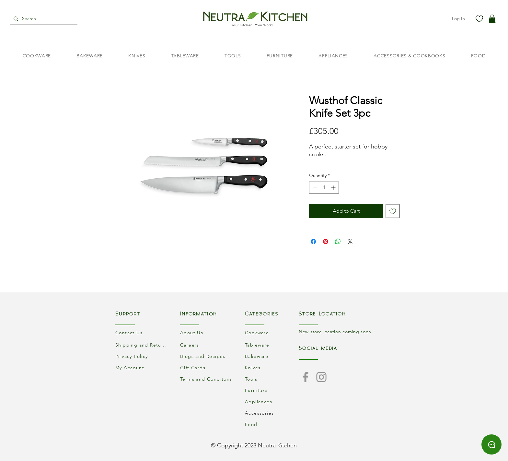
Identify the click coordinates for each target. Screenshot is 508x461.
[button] (492, 19)
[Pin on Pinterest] (325, 241)
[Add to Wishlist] (393, 211)
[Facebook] (305, 377)
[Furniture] (272, 390)
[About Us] (207, 332)
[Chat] (491, 444)
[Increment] (334, 187)
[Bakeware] (272, 356)
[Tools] (272, 379)
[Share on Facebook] (313, 241)
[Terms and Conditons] (207, 379)
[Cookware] (272, 332)
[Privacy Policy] (142, 356)
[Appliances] (272, 401)
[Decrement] (314, 187)
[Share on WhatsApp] (338, 241)
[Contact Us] (142, 332)
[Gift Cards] (207, 367)
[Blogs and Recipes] (207, 356)
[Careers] (207, 345)
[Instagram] (321, 377)
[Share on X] (350, 241)
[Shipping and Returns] (142, 345)
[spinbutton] (324, 187)
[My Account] (142, 367)
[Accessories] (272, 413)
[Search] (43, 19)
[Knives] (272, 367)
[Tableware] (272, 345)
